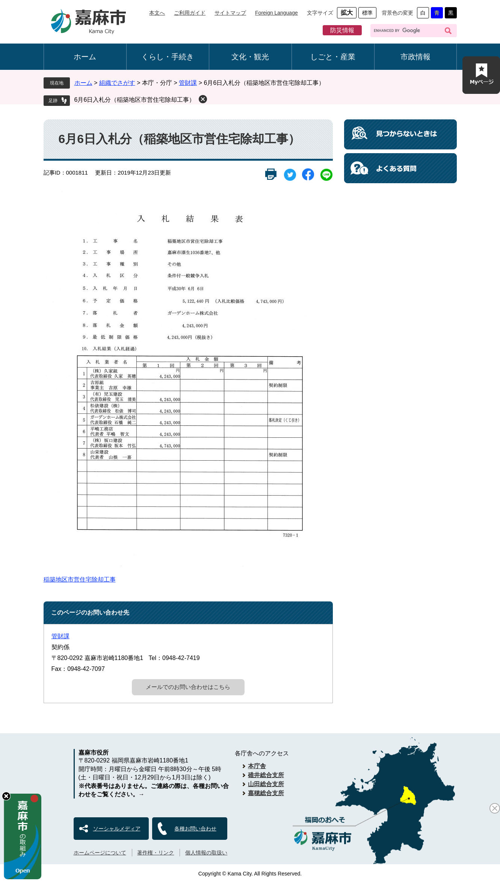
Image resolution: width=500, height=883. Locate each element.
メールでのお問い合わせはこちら (188, 687)
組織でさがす (117, 83)
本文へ (157, 13)
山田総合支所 (266, 784)
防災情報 (342, 30)
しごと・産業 (332, 57)
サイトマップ (230, 13)
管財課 (188, 83)
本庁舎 (257, 766)
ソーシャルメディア (116, 829)
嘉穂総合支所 (266, 793)
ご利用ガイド (189, 13)
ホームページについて (100, 853)
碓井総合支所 (266, 775)
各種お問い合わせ (195, 829)
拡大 (347, 12)
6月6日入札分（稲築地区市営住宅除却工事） (134, 99)
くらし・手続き (167, 57)
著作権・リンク (155, 853)
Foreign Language (276, 13)
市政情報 (415, 57)
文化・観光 (250, 57)
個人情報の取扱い (206, 853)
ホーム (85, 57)
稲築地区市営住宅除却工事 (80, 579)
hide (6, 796)
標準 (367, 13)
